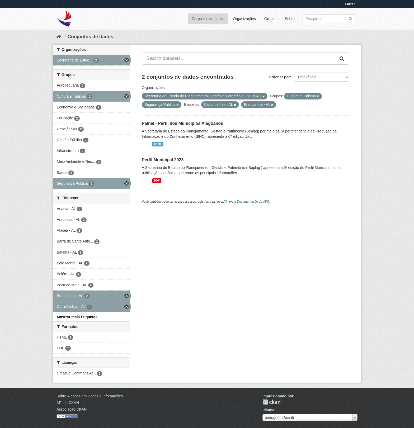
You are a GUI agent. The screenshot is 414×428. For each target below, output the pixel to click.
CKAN (271, 402)
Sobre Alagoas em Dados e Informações (90, 396)
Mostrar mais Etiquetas (77, 317)
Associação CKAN (72, 409)
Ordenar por (279, 77)
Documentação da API (252, 201)
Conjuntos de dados (208, 19)
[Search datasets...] (238, 59)
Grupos (270, 19)
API (225, 201)
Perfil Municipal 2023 (163, 160)
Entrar (350, 4)
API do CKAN (68, 403)
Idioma (268, 410)
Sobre (290, 19)
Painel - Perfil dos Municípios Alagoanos (182, 123)
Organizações (244, 19)
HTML (158, 144)
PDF (156, 180)
